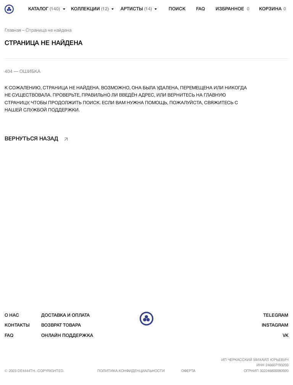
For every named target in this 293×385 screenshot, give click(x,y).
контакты (17, 325)
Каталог (44, 9)
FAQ (200, 9)
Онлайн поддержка (67, 335)
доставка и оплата (65, 315)
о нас (12, 315)
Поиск (177, 9)
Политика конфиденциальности (131, 371)
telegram (275, 315)
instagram (275, 325)
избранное (230, 9)
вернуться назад (31, 139)
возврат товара (61, 325)
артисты (136, 9)
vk (285, 335)
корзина (270, 9)
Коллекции (90, 9)
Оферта (188, 371)
